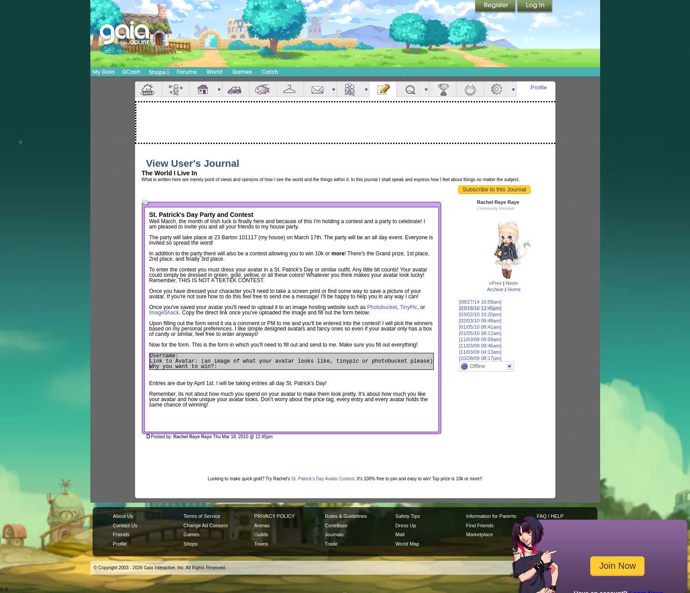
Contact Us (125, 525)
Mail (317, 89)
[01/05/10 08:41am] (480, 327)
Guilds (261, 534)
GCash (131, 72)
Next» (512, 283)
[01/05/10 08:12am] (480, 333)
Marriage (470, 89)
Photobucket (382, 307)
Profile (538, 87)
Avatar (175, 89)
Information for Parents (491, 516)
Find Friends (479, 525)
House (203, 89)
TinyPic (408, 307)
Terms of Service (201, 516)
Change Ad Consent (205, 525)
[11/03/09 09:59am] (480, 339)
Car (235, 89)
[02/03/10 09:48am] (480, 320)
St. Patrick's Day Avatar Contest (323, 478)
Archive (495, 289)
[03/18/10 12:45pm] (480, 308)
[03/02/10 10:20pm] (480, 314)
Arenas (262, 525)
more (219, 89)
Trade (331, 543)
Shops (159, 72)
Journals (334, 534)
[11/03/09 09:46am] (480, 345)
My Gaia (103, 72)
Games (242, 72)
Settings (497, 89)
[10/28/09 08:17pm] (480, 358)
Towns (261, 543)
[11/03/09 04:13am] (480, 352)
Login (535, 6)
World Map (407, 543)
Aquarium (263, 89)
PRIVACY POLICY (274, 516)
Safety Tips (407, 516)
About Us (123, 516)
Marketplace (479, 534)
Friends (350, 89)
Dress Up (405, 525)
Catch (270, 72)
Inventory (290, 89)
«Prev (495, 283)
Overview (148, 89)
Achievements (442, 89)
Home (514, 289)
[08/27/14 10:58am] (480, 302)
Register (496, 6)
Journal (382, 89)
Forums (187, 72)
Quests (410, 89)
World (215, 72)
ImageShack (164, 312)
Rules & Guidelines (346, 516)
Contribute (336, 525)
